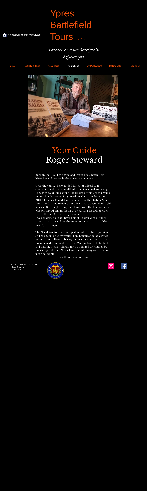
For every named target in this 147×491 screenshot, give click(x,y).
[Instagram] (111, 266)
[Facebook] (124, 266)
